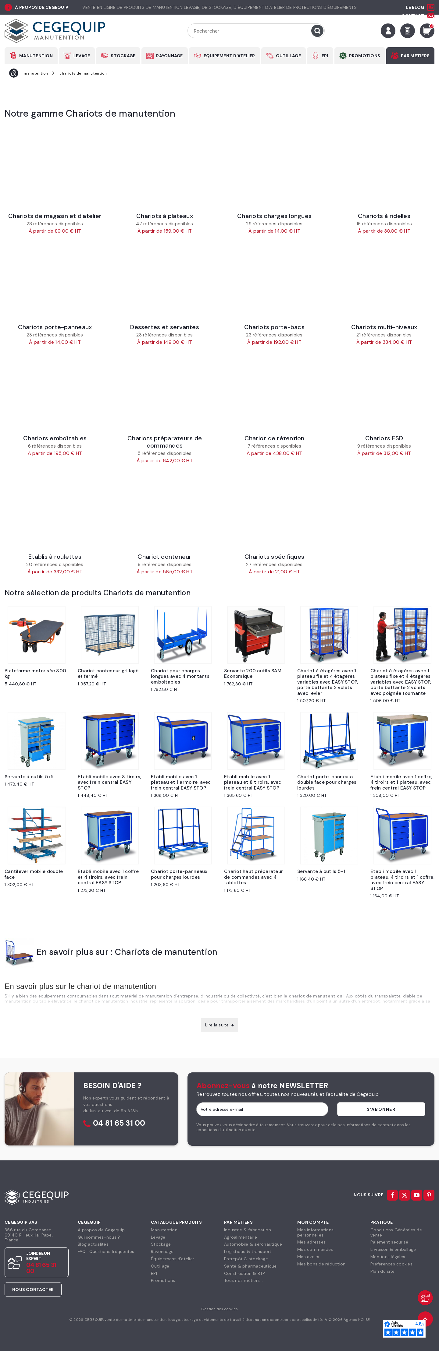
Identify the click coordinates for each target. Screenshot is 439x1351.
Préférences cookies (391, 1264)
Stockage (161, 1244)
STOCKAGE (123, 55)
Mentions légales (387, 1256)
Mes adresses (311, 1242)
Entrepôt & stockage (246, 1258)
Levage (158, 1237)
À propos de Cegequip (101, 1230)
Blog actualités (93, 1244)
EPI (325, 55)
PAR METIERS (415, 55)
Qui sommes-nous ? (99, 1237)
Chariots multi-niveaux (384, 327)
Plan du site (382, 1271)
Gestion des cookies (219, 1309)
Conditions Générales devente (396, 1232)
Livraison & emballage (393, 1249)
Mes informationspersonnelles (315, 1232)
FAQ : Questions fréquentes (106, 1251)
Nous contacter (33, 1289)
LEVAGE (81, 55)
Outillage (160, 1266)
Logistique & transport (248, 1251)
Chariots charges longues (274, 216)
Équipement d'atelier (172, 1258)
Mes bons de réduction (321, 1264)
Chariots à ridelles (384, 216)
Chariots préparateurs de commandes (164, 441)
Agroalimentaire (240, 1237)
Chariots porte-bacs (274, 327)
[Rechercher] (256, 30)
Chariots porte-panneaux (55, 327)
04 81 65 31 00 (119, 1123)
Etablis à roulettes (54, 557)
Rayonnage (162, 1251)
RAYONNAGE (169, 55)
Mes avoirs (308, 1256)
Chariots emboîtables (55, 438)
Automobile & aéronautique (253, 1244)
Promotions (163, 1280)
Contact (413, 16)
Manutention (164, 1230)
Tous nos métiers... (243, 1280)
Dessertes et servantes (164, 327)
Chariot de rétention (274, 438)
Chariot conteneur (164, 557)
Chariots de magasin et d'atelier (55, 216)
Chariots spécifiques (274, 557)
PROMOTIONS (364, 55)
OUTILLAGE (288, 55)
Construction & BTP (244, 1273)
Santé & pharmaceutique (250, 1266)
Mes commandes (315, 1249)
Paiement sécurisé (389, 1242)
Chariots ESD (384, 438)
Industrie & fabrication (247, 1230)
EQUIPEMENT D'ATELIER (229, 55)
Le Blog (415, 7)
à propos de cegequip (41, 7)
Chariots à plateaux (164, 216)
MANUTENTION (36, 55)
